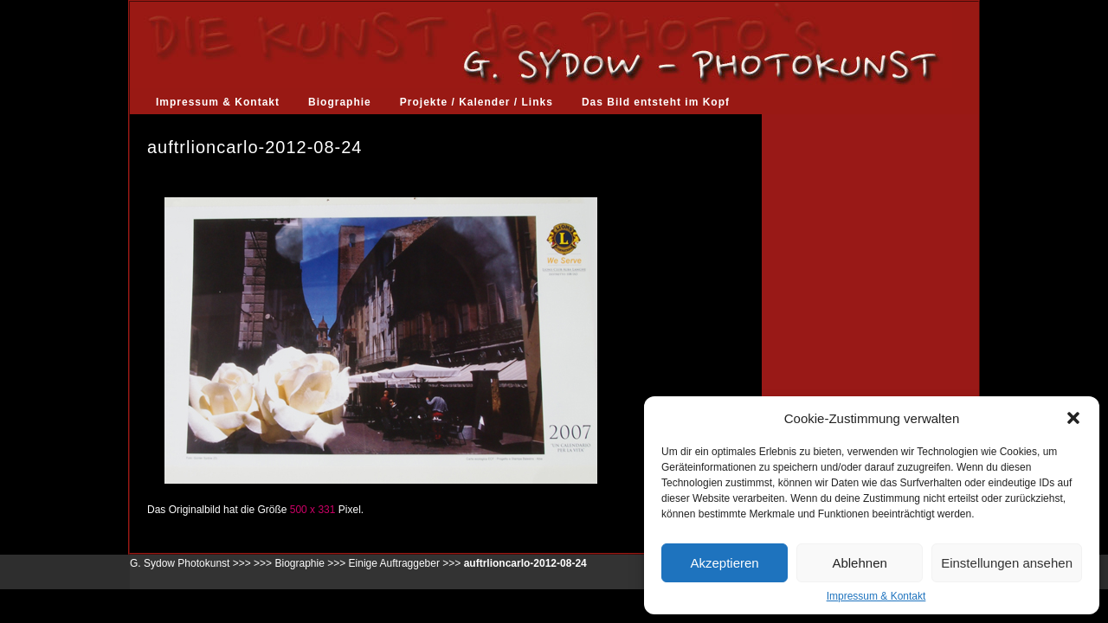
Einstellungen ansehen (1007, 563)
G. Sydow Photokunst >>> (190, 563)
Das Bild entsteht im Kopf (656, 102)
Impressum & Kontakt (876, 596)
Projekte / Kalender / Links (476, 102)
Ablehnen (859, 563)
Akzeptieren (724, 563)
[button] (1073, 418)
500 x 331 (313, 510)
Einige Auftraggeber (394, 563)
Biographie (339, 102)
